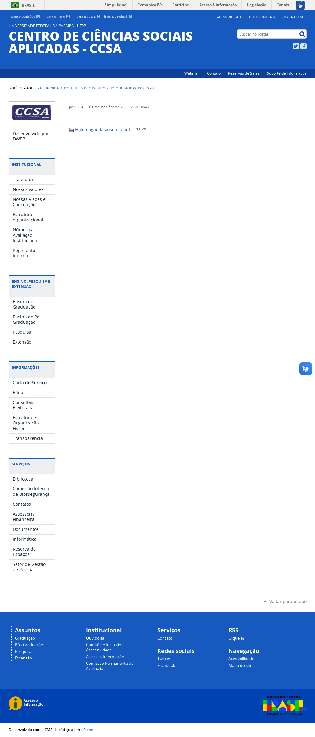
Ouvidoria (95, 638)
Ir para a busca (87, 16)
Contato (214, 73)
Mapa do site (295, 17)
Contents (72, 88)
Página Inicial (49, 88)
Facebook (303, 46)
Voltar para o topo (288, 601)
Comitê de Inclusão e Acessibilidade (105, 647)
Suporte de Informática (287, 73)
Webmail (192, 73)
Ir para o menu (57, 16)
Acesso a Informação (105, 656)
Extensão (23, 658)
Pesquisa (23, 651)
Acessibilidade (230, 17)
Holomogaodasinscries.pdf (100, 129)
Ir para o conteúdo (24, 16)
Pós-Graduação (29, 644)
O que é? (236, 638)
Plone (88, 729)
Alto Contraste (263, 17)
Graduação (25, 638)
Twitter (296, 46)
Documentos (95, 88)
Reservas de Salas (243, 73)
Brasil (28, 5)
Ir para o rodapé (118, 16)
